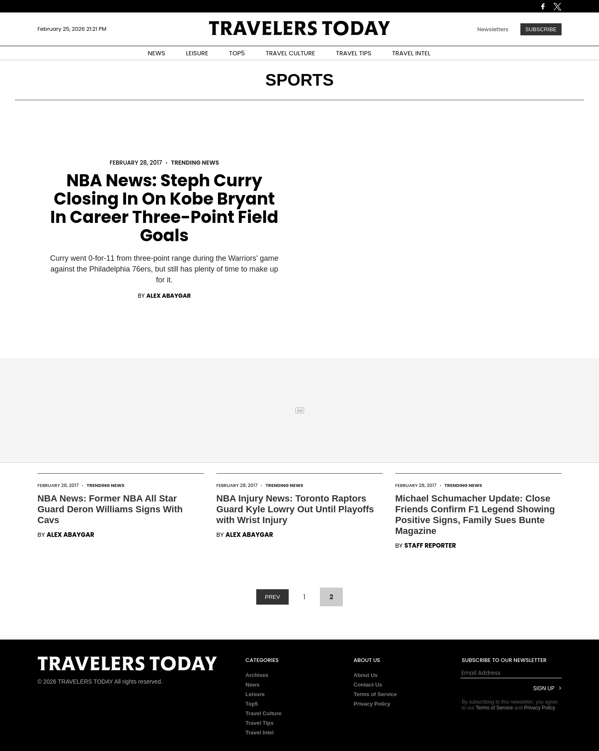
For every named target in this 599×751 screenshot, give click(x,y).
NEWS (156, 53)
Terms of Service (375, 694)
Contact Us (368, 685)
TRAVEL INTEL (411, 53)
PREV (272, 597)
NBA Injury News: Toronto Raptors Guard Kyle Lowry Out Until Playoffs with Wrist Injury (295, 509)
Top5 (251, 704)
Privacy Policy (372, 704)
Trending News (195, 162)
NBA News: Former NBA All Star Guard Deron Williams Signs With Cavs (110, 509)
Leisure (255, 694)
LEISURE (197, 53)
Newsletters (492, 29)
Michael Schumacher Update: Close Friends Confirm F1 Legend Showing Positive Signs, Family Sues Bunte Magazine (475, 514)
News (252, 685)
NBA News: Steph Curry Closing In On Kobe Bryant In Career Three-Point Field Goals (164, 208)
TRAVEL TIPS (353, 53)
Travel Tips (259, 723)
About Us (366, 675)
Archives (256, 675)
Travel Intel (259, 732)
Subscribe (541, 29)
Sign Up (543, 688)
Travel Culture (263, 713)
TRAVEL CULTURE (290, 53)
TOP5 (237, 53)
